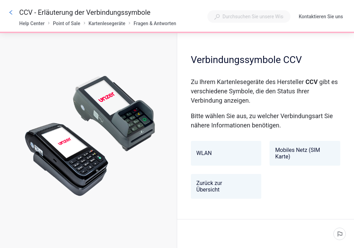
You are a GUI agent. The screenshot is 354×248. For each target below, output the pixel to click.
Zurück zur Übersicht (224, 186)
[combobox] (248, 16)
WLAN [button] (225, 153)
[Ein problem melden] (339, 234)
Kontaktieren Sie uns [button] (321, 16)
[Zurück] (11, 12)
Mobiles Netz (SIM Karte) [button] (304, 153)
